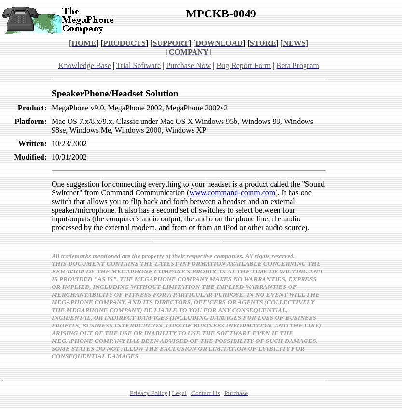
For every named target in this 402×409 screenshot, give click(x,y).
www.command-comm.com (233, 193)
